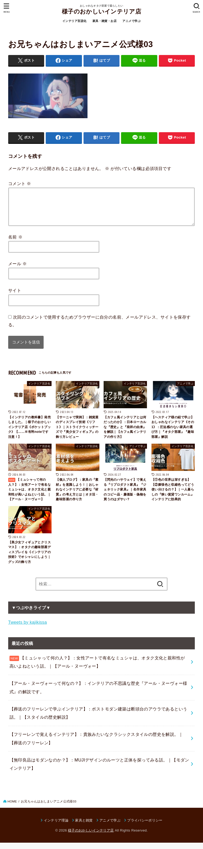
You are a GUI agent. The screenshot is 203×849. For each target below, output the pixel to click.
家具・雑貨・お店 (105, 20)
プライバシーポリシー (144, 827)
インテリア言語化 (74, 20)
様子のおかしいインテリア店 (101, 11)
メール (17, 270)
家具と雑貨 (84, 827)
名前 (15, 243)
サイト (14, 296)
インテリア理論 (56, 827)
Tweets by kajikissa (27, 628)
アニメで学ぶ (131, 20)
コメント (19, 183)
